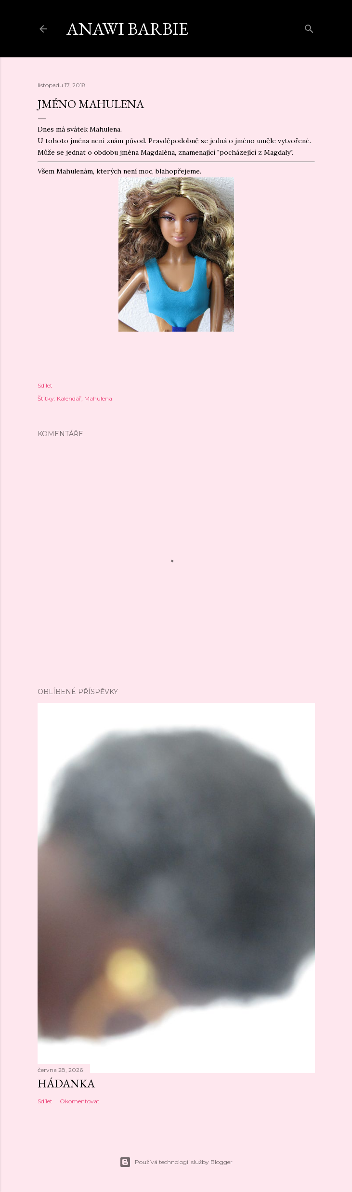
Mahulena (98, 398)
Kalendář (69, 398)
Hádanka (66, 1083)
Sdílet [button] (45, 385)
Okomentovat (80, 1101)
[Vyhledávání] (309, 26)
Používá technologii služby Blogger (176, 1162)
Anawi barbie (127, 28)
